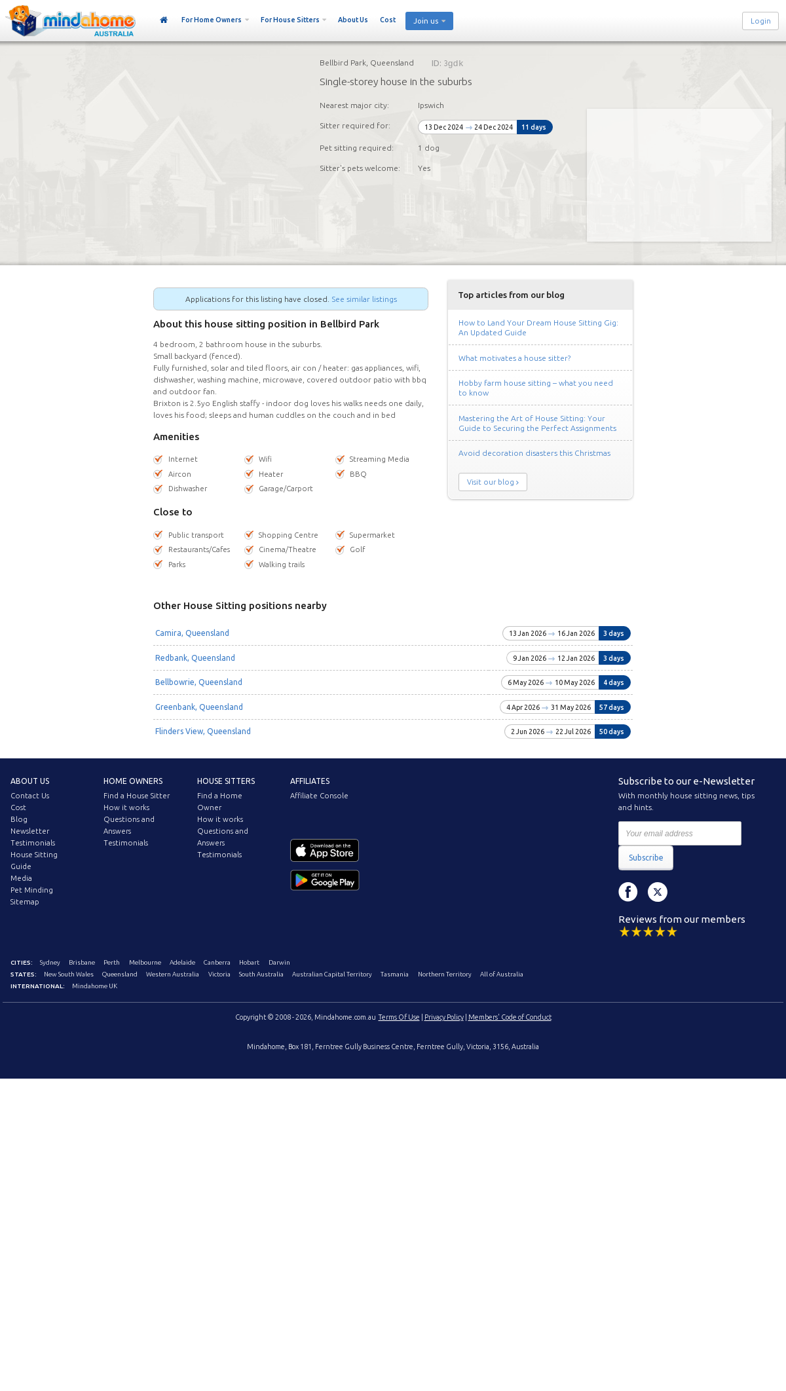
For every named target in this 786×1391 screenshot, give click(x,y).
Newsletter (29, 831)
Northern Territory (445, 974)
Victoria (219, 974)
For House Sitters (290, 20)
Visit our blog (490, 482)
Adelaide (182, 962)
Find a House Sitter (136, 796)
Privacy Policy (444, 1017)
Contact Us (29, 796)
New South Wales (69, 974)
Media (21, 878)
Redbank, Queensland (195, 658)
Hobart (249, 962)
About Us (353, 20)
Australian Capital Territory (332, 974)
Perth (111, 962)
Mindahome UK (94, 986)
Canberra (217, 962)
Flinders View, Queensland (203, 731)
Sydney (50, 962)
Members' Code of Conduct (510, 1017)
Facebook (628, 892)
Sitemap (24, 902)
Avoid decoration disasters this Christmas (534, 453)
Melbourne (145, 962)
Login (761, 21)
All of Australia (501, 974)
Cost (388, 20)
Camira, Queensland (192, 633)
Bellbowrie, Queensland (198, 682)
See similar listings (364, 299)
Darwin (279, 962)
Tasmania (395, 974)
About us (29, 781)
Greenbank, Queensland (199, 707)
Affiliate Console (319, 796)
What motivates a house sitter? (514, 358)
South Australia (261, 974)
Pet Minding (31, 890)
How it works (126, 807)
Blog (19, 819)
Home (164, 20)
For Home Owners (211, 20)
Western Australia (172, 974)
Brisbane (82, 962)
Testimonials (32, 843)
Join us (425, 21)
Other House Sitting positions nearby (240, 605)
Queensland (120, 974)
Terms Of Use (399, 1017)
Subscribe (646, 857)
